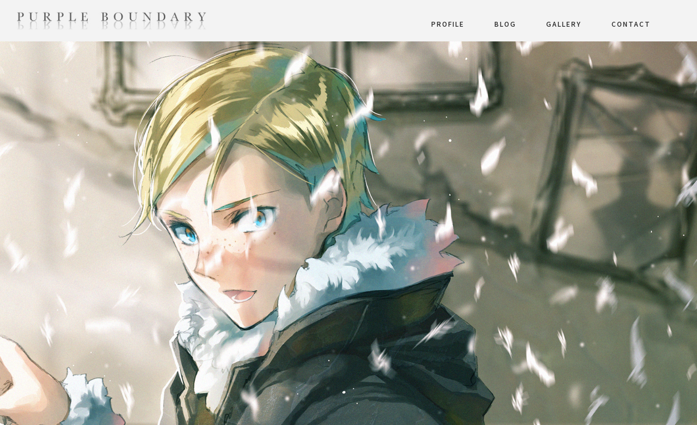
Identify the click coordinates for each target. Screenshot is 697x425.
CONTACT (631, 23)
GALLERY (564, 23)
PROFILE (447, 23)
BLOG (505, 23)
